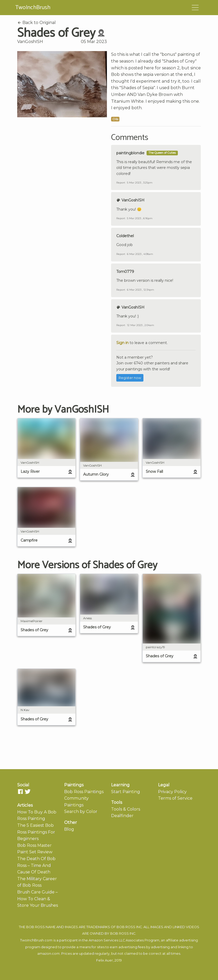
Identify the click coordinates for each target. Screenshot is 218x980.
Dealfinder (122, 815)
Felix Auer (104, 960)
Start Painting (125, 791)
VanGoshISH (30, 41)
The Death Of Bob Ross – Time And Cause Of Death (36, 865)
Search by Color (80, 811)
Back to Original (36, 22)
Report (120, 182)
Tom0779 (125, 271)
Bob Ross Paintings (84, 791)
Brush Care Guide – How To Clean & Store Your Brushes (37, 899)
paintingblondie (130, 153)
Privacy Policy (172, 791)
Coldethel (125, 236)
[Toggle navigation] (195, 7)
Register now (130, 378)
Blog (69, 829)
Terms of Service (175, 798)
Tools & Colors (125, 809)
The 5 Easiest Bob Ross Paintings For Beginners (36, 832)
